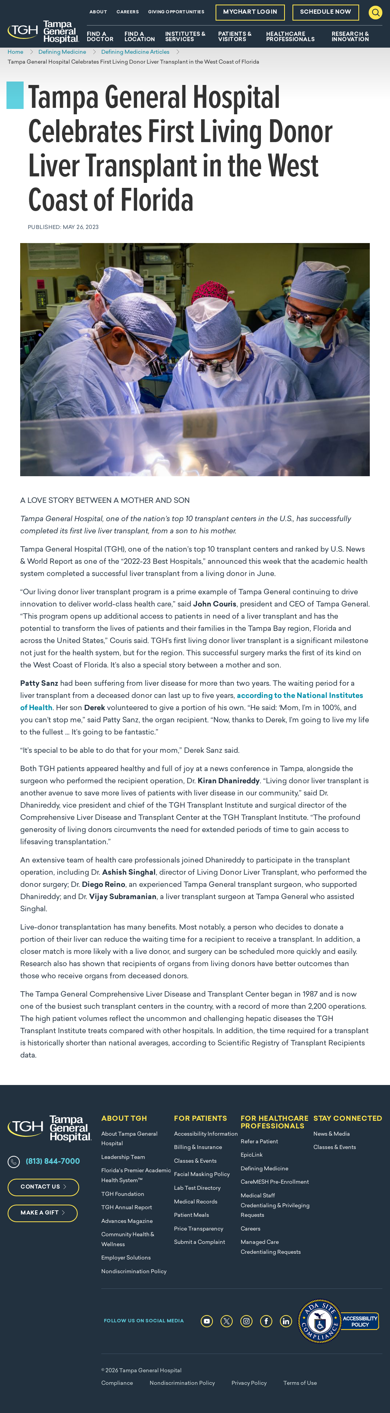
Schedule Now (326, 12)
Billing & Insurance (198, 1148)
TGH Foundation (122, 1194)
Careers (128, 12)
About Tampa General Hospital (129, 1139)
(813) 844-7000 (53, 1162)
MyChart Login (250, 12)
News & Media (331, 1134)
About (98, 12)
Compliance (117, 1383)
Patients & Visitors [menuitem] (235, 37)
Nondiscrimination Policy (133, 1272)
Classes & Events (195, 1161)
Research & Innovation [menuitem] (350, 37)
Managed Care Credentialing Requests (271, 1247)
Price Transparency (198, 1229)
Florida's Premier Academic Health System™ (136, 1176)
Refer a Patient (259, 1142)
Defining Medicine (264, 1169)
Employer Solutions (126, 1258)
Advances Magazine (127, 1221)
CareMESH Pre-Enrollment (275, 1182)
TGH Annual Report (126, 1208)
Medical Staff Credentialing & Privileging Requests (275, 1205)
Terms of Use (300, 1383)
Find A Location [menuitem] (140, 37)
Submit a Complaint (199, 1242)
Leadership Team (123, 1157)
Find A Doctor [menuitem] (100, 37)
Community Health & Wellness (127, 1240)
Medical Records (195, 1202)
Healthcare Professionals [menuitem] (290, 37)
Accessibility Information (206, 1134)
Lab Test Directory (197, 1188)
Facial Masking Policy (202, 1175)
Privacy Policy (249, 1383)
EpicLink (252, 1155)
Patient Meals (191, 1215)
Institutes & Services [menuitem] (185, 37)
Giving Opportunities (176, 12)
